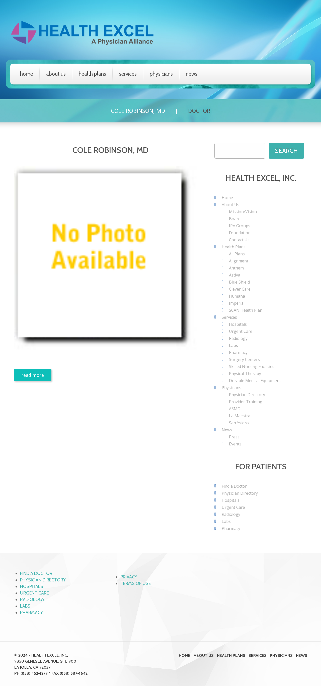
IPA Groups (239, 225)
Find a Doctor (234, 486)
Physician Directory (247, 394)
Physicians (161, 74)
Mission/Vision (243, 211)
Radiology (238, 338)
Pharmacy (238, 352)
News (191, 74)
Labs (233, 345)
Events (235, 444)
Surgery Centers (244, 359)
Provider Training (245, 401)
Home (26, 74)
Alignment (238, 261)
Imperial (237, 303)
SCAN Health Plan (245, 310)
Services (128, 74)
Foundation (240, 233)
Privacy (128, 577)
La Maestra (239, 416)
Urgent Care (240, 331)
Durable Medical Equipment (255, 380)
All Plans (237, 254)
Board (234, 218)
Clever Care (240, 289)
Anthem (236, 268)
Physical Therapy (245, 373)
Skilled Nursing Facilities (251, 366)
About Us (56, 74)
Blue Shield (239, 282)
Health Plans (92, 74)
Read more (32, 375)
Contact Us (239, 240)
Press (234, 437)
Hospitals (238, 324)
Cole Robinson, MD (138, 110)
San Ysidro (239, 423)
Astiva (234, 275)
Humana (237, 296)
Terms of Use (135, 583)
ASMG (234, 408)
